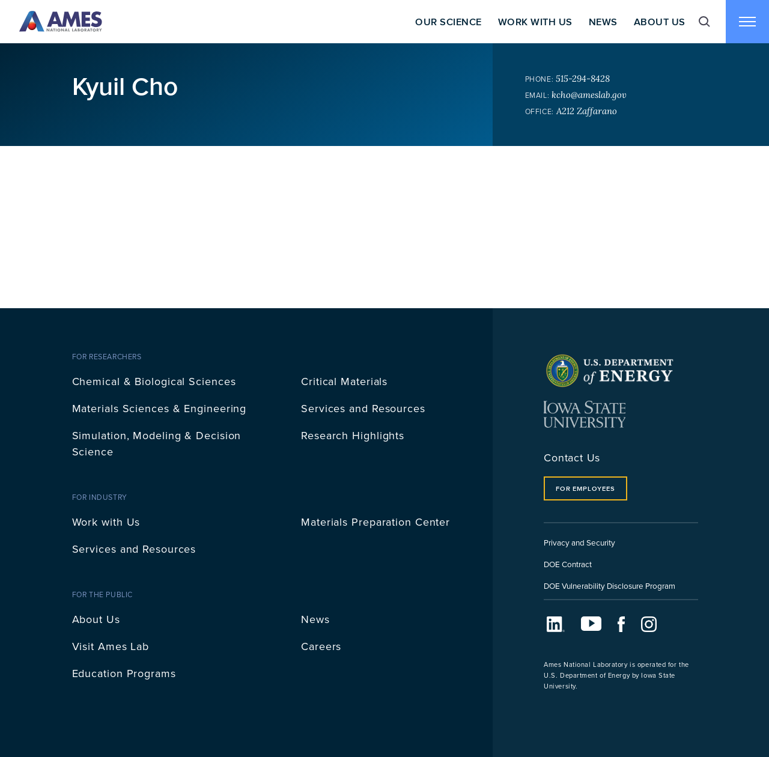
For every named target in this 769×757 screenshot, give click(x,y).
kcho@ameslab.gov (589, 94)
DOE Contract (568, 564)
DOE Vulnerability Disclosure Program (609, 585)
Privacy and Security (579, 542)
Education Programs (124, 673)
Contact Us (572, 457)
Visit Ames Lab (111, 646)
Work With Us (535, 21)
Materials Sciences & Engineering (159, 408)
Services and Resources (363, 408)
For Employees (585, 488)
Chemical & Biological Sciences (154, 381)
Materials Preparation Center (375, 521)
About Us (659, 21)
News (603, 21)
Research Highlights (352, 435)
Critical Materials (344, 381)
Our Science (448, 21)
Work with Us (106, 521)
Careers (321, 646)
